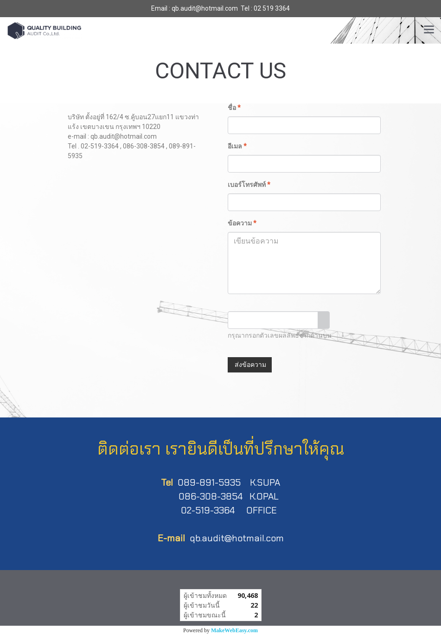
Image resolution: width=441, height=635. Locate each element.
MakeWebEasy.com (234, 630)
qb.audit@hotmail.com (237, 538)
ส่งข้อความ (249, 364)
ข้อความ (242, 223)
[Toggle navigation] (429, 30)
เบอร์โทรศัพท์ (249, 184)
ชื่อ (234, 107)
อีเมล (237, 146)
